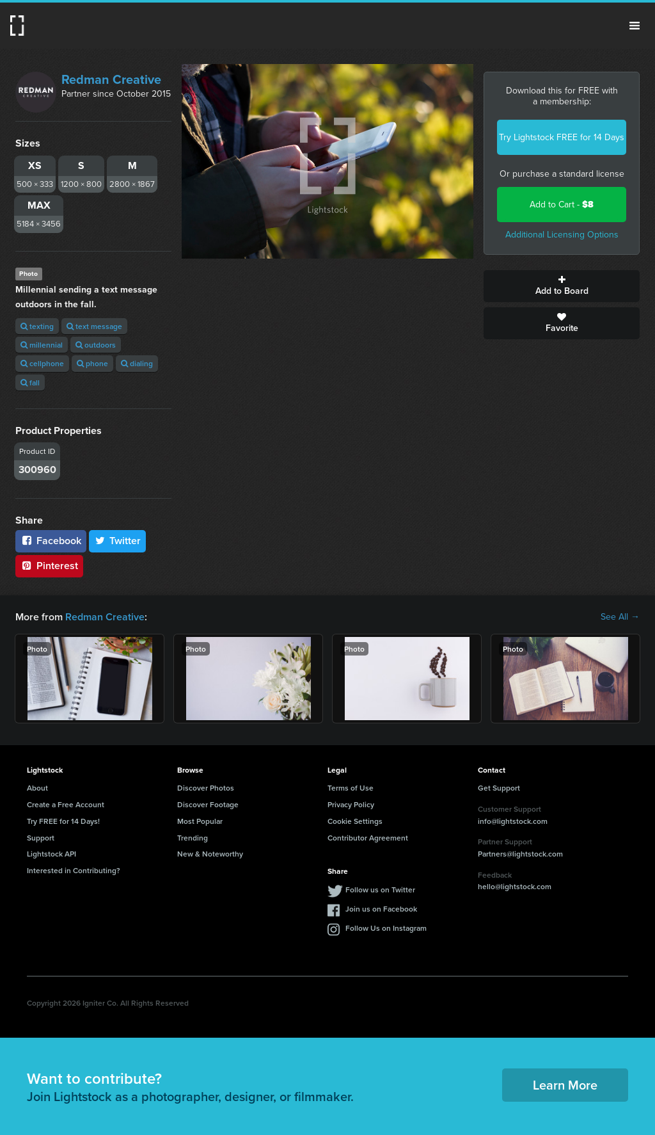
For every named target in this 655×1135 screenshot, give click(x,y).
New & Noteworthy (210, 853)
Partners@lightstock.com (520, 853)
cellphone (42, 363)
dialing (137, 363)
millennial (41, 344)
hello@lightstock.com (514, 886)
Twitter (117, 540)
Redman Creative (111, 79)
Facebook (50, 540)
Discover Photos (205, 787)
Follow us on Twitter (380, 889)
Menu (634, 25)
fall (30, 382)
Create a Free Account (65, 804)
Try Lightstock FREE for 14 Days (561, 137)
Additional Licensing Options (562, 234)
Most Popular (200, 821)
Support (40, 837)
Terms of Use (351, 787)
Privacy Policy (351, 804)
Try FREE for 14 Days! (63, 821)
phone (92, 363)
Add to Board (561, 286)
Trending (192, 837)
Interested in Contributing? (73, 870)
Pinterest (49, 565)
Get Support (499, 787)
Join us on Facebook (381, 908)
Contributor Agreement (368, 837)
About (37, 787)
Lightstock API (51, 853)
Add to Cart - (562, 204)
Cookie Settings (355, 821)
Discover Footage (208, 804)
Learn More (565, 1084)
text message (94, 326)
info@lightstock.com (513, 821)
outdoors (95, 344)
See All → (620, 617)
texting (37, 326)
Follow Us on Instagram (386, 927)
